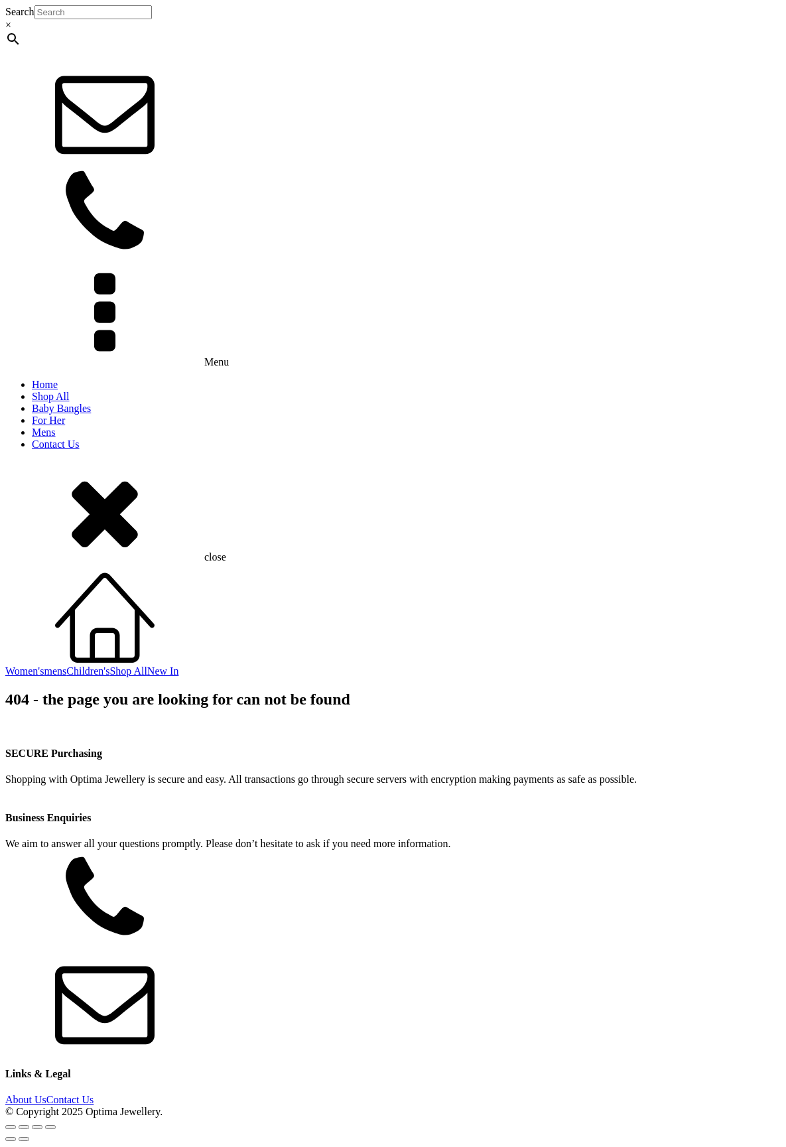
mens (55, 671)
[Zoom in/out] (10, 1127)
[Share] (37, 1127)
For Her (48, 420)
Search (19, 11)
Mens (44, 432)
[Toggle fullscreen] (24, 1127)
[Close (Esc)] (50, 1127)
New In (163, 671)
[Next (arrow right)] (24, 1139)
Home (45, 384)
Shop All (50, 396)
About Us (25, 1099)
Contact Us (56, 444)
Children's (87, 671)
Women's (24, 671)
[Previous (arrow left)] (10, 1139)
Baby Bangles (61, 408)
